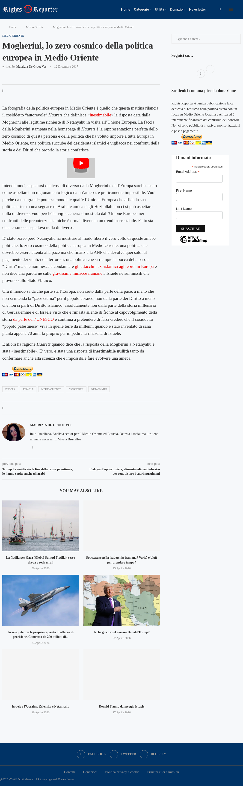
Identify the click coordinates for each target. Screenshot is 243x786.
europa (10, 389)
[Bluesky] (153, 754)
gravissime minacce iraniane (77, 273)
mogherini (76, 389)
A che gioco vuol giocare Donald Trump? (122, 632)
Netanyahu (99, 389)
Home (125, 9)
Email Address (188, 172)
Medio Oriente (35, 27)
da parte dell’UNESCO (33, 319)
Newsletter (197, 9)
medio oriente (51, 389)
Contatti (69, 772)
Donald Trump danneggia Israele (121, 706)
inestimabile (100, 115)
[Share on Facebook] (2, 91)
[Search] (240, 9)
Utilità (159, 9)
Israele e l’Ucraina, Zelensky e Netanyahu (40, 706)
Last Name (184, 209)
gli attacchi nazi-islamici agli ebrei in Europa (114, 266)
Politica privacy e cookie (122, 772)
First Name (184, 190)
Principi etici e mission (163, 772)
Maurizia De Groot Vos (31, 66)
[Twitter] (123, 754)
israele (28, 389)
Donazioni (177, 9)
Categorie (141, 9)
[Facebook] (220, 9)
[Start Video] (81, 168)
